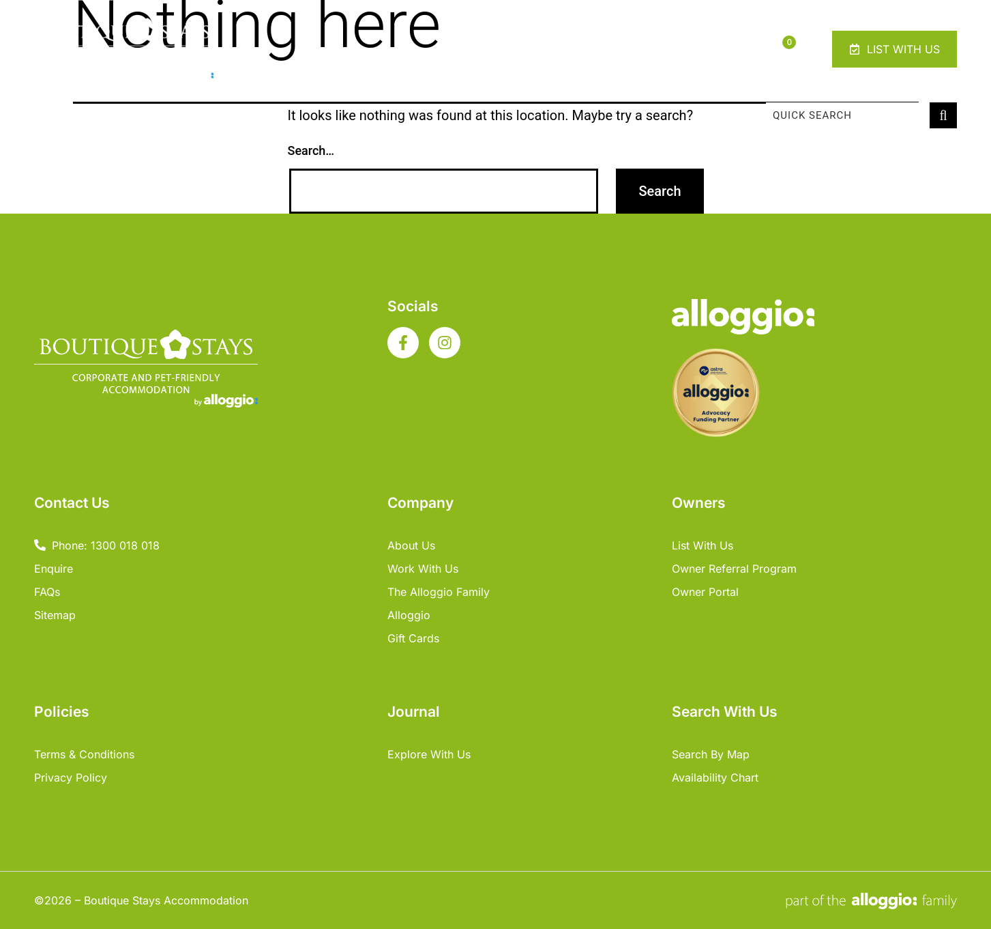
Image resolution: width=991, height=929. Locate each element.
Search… (311, 150)
